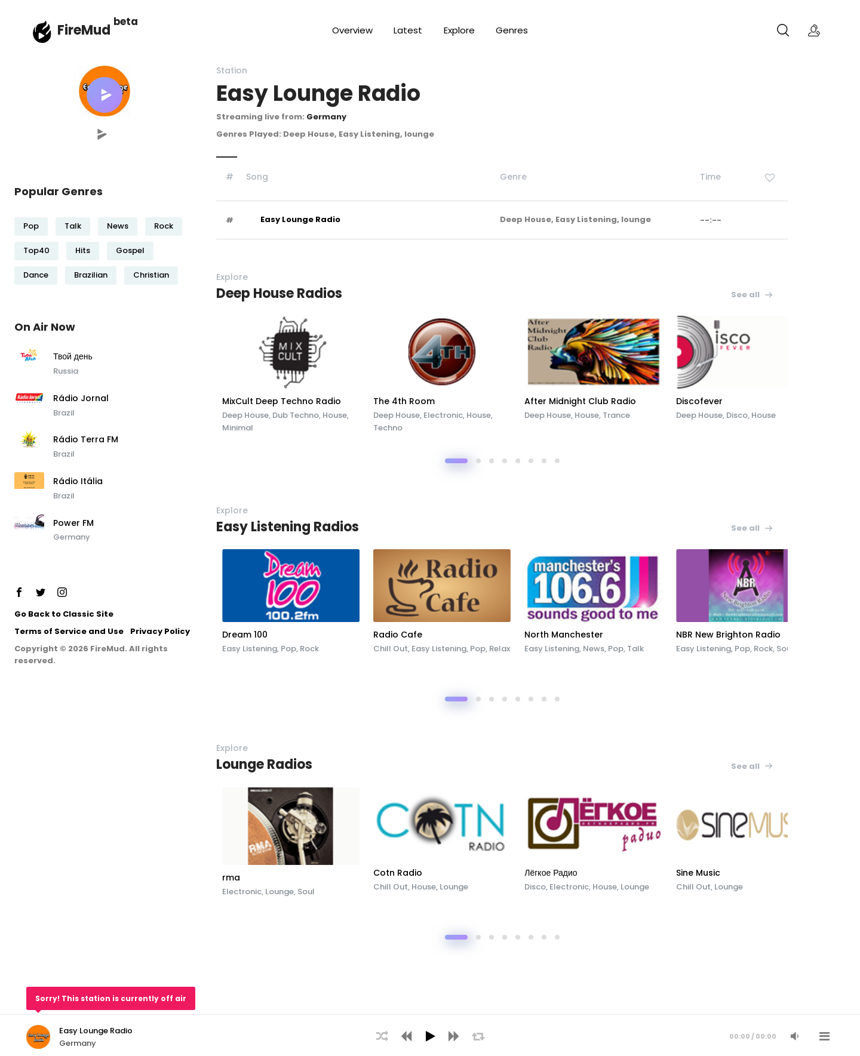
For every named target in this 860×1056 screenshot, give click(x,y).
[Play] (430, 1036)
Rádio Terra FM (85, 440)
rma (288, 877)
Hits (82, 250)
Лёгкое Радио (631, 873)
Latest (408, 30)
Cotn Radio (465, 873)
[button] (104, 95)
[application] (430, 1035)
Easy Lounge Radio (300, 219)
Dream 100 (302, 635)
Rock (163, 226)
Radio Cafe (465, 635)
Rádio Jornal (81, 398)
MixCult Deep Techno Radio (339, 401)
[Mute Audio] (794, 1036)
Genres (512, 30)
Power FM (73, 523)
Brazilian (91, 275)
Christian (151, 275)
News (117, 226)
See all (752, 294)
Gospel (130, 250)
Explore (459, 30)
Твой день (73, 357)
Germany (71, 537)
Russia (65, 371)
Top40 (36, 250)
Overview (352, 30)
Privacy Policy (160, 631)
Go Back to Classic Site (63, 614)
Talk (72, 226)
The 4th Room (471, 401)
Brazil (64, 412)
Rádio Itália (78, 481)
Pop (31, 226)
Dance (35, 275)
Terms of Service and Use (69, 631)
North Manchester (644, 635)
